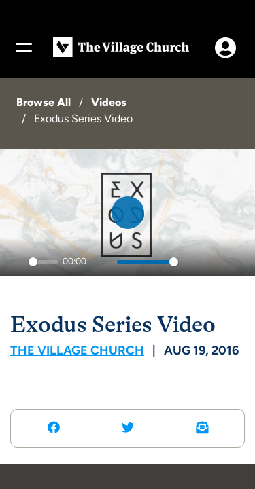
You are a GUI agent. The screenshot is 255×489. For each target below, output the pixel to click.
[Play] (14, 262)
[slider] (43, 261)
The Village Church (77, 350)
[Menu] (23, 48)
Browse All (43, 102)
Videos (108, 102)
